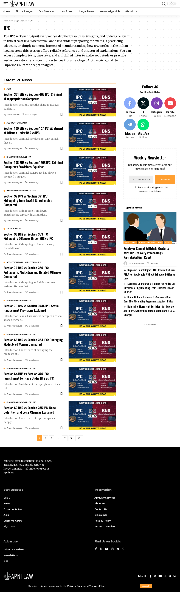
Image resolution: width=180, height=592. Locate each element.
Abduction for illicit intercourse (24, 262)
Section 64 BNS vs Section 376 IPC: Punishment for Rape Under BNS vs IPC (29, 376)
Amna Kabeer (13, 114)
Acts (9, 89)
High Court (130, 242)
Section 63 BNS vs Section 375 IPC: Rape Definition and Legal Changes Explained (30, 409)
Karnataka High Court (150, 242)
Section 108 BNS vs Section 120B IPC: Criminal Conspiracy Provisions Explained (33, 164)
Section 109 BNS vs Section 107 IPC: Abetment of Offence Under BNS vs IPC (33, 130)
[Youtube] (170, 107)
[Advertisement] (150, 349)
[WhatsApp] (143, 129)
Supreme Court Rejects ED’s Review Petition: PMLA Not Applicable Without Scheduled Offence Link (149, 274)
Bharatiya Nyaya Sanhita (19, 157)
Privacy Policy (75, 586)
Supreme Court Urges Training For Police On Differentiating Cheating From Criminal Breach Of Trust (149, 288)
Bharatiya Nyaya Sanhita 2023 (21, 191)
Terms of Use (97, 586)
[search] (164, 4)
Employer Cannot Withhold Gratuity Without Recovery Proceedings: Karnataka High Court (146, 252)
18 (71, 438)
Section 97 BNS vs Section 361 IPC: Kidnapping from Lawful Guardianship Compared (28, 200)
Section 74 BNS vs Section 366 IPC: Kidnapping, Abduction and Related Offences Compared (32, 272)
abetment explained (17, 123)
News (167, 242)
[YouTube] (107, 549)
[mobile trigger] (7, 3)
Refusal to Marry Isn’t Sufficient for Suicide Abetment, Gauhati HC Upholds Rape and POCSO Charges (149, 310)
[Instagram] (156, 107)
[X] (143, 107)
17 (65, 438)
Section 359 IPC (14, 229)
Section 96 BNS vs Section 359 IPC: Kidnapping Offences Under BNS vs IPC (28, 236)
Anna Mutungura (14, 148)
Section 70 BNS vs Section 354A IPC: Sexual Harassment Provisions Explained (31, 308)
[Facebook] (129, 107)
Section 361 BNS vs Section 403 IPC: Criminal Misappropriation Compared (33, 96)
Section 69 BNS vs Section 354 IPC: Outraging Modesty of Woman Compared (33, 342)
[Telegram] (129, 129)
